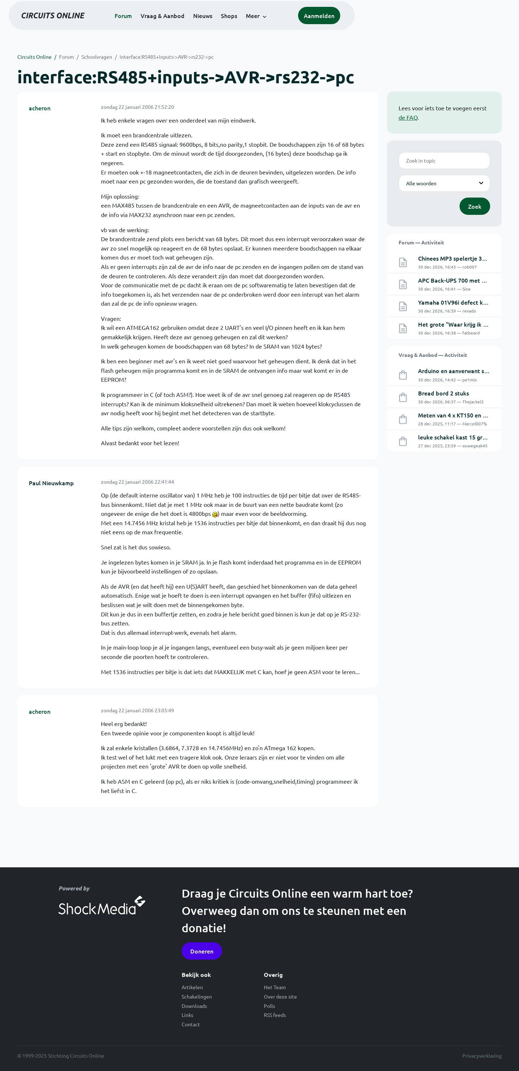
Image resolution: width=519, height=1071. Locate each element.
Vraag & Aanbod (240, 26)
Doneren (201, 951)
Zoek (475, 206)
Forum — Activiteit (421, 242)
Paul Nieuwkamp (51, 483)
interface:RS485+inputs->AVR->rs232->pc (167, 56)
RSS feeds (275, 1015)
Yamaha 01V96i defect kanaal (458, 302)
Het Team (275, 987)
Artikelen (192, 987)
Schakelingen (197, 996)
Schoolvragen (96, 56)
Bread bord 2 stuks (443, 393)
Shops (307, 26)
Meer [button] (330, 26)
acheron (39, 108)
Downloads (194, 1006)
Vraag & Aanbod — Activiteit (433, 354)
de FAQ (408, 117)
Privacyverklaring (482, 1055)
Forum (201, 26)
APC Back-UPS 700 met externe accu (467, 280)
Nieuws (280, 26)
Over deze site (280, 996)
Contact (191, 1024)
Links (187, 1015)
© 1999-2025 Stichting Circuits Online (60, 1055)
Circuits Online (34, 56)
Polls (269, 1006)
